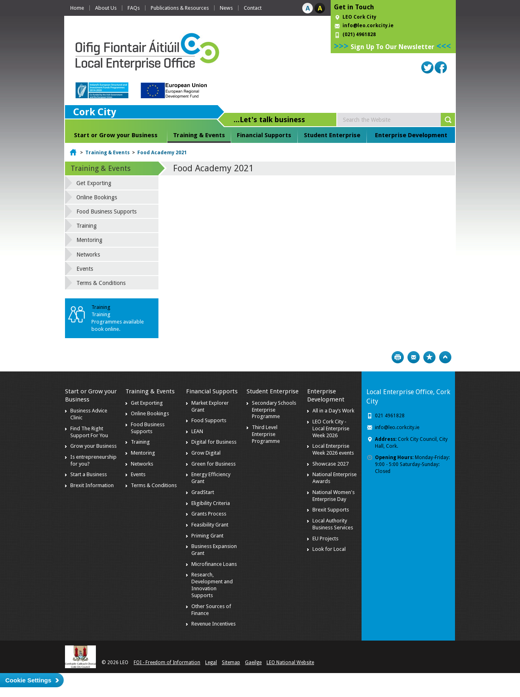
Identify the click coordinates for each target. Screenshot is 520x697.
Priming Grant (207, 536)
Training (86, 225)
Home (77, 8)
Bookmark (429, 357)
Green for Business (213, 464)
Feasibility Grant (209, 525)
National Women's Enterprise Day (333, 495)
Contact (253, 8)
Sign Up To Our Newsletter (392, 47)
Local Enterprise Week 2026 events (333, 449)
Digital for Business (213, 442)
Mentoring (89, 240)
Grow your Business (93, 446)
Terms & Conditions (101, 283)
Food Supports (208, 420)
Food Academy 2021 (162, 152)
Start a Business (88, 474)
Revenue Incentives (213, 624)
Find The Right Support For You (89, 431)
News (226, 8)
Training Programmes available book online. (117, 321)
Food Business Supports (106, 211)
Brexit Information (92, 485)
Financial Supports (264, 135)
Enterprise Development (411, 135)
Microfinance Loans (214, 564)
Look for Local (329, 549)
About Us (106, 8)
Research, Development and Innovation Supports (212, 585)
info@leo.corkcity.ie (368, 25)
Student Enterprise (332, 135)
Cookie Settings (28, 680)
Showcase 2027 (330, 464)
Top (445, 357)
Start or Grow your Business (116, 135)
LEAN (197, 431)
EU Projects (325, 538)
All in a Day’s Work (333, 411)
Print (398, 357)
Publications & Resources (180, 8)
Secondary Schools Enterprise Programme (274, 410)
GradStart (202, 492)
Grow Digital (206, 453)
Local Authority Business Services (332, 524)
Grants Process (208, 514)
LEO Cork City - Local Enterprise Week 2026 (330, 428)
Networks (88, 254)
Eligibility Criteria (210, 503)
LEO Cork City (359, 17)
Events (84, 268)
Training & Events (199, 135)
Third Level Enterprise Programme (266, 434)
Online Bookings (96, 197)
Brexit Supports (330, 510)
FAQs (134, 8)
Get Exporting (93, 183)
